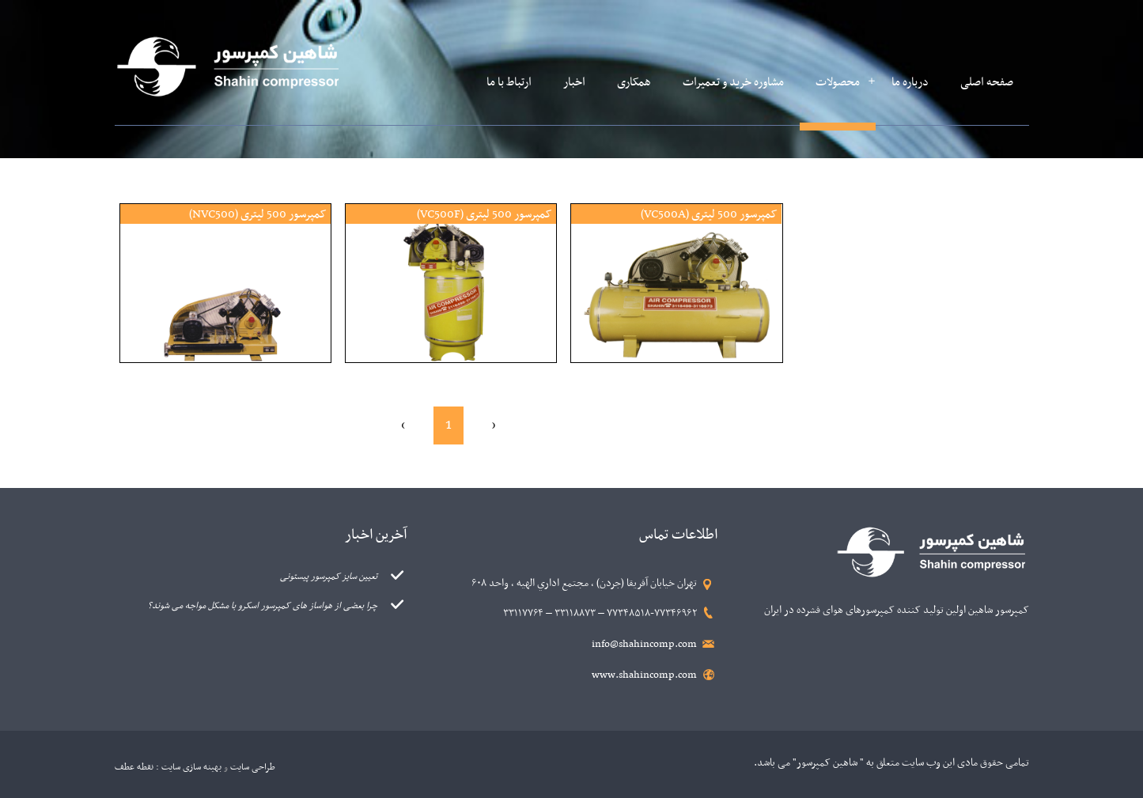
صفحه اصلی (986, 82)
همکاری (634, 82)
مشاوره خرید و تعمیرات (733, 82)
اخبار (574, 82)
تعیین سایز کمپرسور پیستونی (328, 576)
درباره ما (910, 82)
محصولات (838, 82)
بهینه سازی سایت (191, 767)
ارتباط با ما (509, 82)
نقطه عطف (134, 767)
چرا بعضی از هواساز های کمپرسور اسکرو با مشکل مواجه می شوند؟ (262, 606)
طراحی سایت (252, 767)
